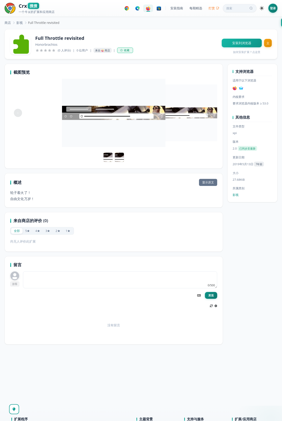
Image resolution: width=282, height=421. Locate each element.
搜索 (240, 8)
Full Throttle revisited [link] (43, 22)
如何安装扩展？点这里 (246, 52)
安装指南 (176, 8)
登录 (273, 8)
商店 (8, 22)
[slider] (45, 50)
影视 (19, 22)
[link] (8, 22)
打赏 (214, 8)
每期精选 (195, 8)
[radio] (17, 231)
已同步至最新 (247, 148)
